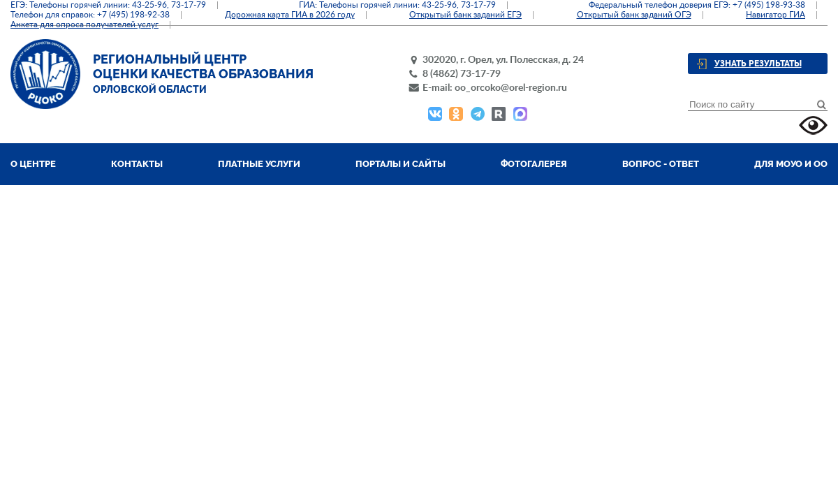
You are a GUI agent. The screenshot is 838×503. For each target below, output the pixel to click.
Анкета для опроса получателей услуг (84, 24)
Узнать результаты (758, 63)
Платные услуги (259, 164)
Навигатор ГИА (775, 14)
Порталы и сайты (400, 164)
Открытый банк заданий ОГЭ (634, 14)
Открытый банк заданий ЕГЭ (465, 14)
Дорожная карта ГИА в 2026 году (290, 14)
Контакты (137, 164)
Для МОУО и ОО (791, 164)
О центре (33, 164)
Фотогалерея (534, 164)
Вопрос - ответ (660, 164)
